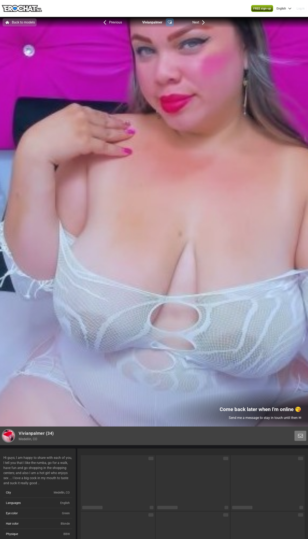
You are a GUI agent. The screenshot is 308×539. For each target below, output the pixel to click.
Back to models (19, 22)
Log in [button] (301, 8)
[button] (262, 8)
